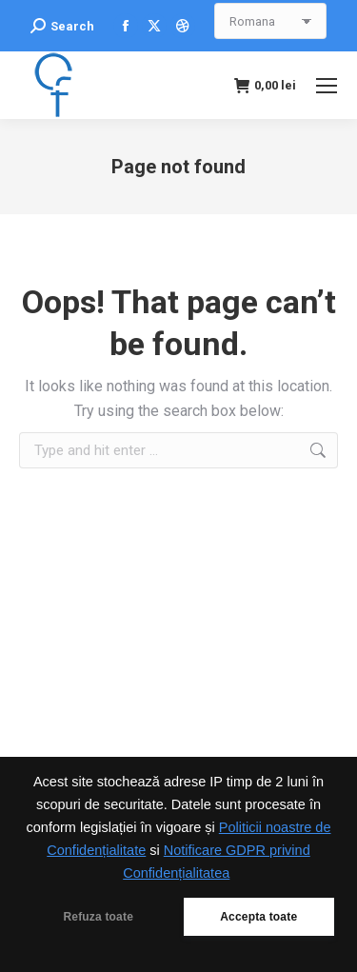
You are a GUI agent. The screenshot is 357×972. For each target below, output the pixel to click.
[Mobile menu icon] (326, 85)
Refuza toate (98, 916)
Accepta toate (258, 916)
